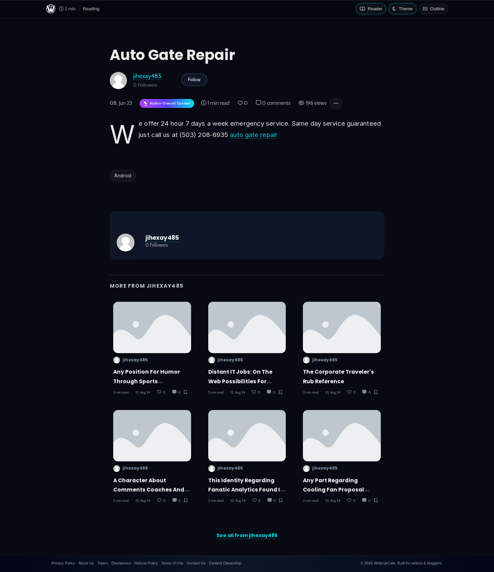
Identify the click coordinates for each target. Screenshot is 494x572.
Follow (194, 79)
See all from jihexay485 (247, 535)
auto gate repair (254, 134)
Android (122, 175)
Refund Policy (146, 563)
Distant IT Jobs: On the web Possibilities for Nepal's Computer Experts (245, 381)
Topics (102, 563)
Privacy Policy (63, 563)
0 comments (273, 103)
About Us (86, 563)
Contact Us (196, 563)
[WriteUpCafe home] (51, 9)
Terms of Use (172, 563)
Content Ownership (225, 563)
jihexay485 (147, 75)
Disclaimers (121, 563)
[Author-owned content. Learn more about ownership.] (167, 103)
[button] (336, 103)
